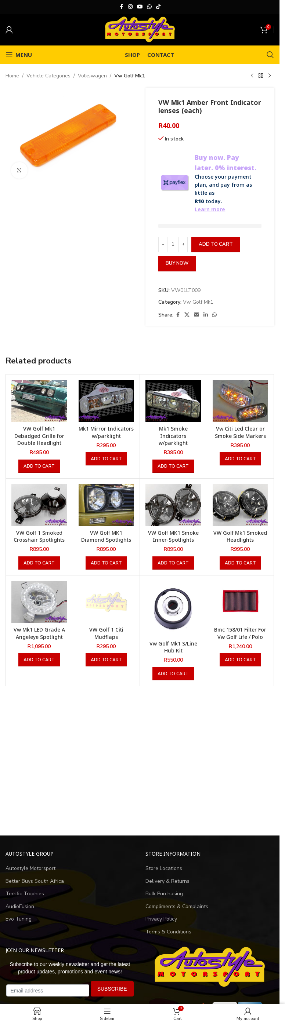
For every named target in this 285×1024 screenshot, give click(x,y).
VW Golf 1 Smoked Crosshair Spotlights (39, 536)
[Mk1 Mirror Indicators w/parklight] (106, 401)
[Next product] (269, 76)
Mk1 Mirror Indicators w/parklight (106, 432)
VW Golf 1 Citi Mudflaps (106, 633)
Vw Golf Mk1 (129, 75)
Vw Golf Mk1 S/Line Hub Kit (173, 647)
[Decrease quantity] (162, 244)
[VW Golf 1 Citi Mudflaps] (106, 602)
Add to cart (216, 244)
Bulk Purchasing (164, 893)
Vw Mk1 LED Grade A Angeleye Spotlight (39, 633)
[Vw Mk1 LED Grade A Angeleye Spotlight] (39, 602)
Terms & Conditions (168, 931)
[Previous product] (252, 76)
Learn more (210, 209)
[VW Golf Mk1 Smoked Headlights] (240, 505)
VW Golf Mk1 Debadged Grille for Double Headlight (39, 435)
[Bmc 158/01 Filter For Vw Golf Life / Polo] (240, 602)
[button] (39, 466)
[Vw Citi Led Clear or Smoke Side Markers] (240, 401)
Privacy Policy (161, 918)
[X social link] (187, 315)
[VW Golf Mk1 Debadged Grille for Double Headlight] (39, 401)
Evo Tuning (19, 918)
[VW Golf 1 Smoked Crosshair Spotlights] (39, 505)
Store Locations (163, 868)
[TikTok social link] (158, 7)
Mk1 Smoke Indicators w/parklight (173, 435)
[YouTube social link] (140, 7)
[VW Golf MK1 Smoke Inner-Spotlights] (173, 505)
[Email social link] (196, 315)
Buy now (177, 263)
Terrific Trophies (25, 893)
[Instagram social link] (130, 7)
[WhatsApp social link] (149, 7)
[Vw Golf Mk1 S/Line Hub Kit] (173, 609)
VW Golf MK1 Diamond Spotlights (106, 536)
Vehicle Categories (48, 75)
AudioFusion (20, 906)
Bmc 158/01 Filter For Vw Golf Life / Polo (240, 633)
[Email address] (47, 990)
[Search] (270, 54)
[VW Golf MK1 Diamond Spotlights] (106, 505)
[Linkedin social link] (205, 315)
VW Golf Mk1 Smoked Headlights (240, 536)
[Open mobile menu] (19, 54)
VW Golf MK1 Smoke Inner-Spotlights (173, 536)
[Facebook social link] (121, 7)
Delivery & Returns (167, 881)
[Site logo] (140, 29)
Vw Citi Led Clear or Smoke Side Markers (240, 432)
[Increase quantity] (183, 244)
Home (12, 75)
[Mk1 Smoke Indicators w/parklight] (173, 401)
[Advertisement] (140, 761)
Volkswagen (92, 75)
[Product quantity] (172, 244)
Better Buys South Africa (35, 881)
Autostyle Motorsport (30, 868)
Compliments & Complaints (176, 906)
